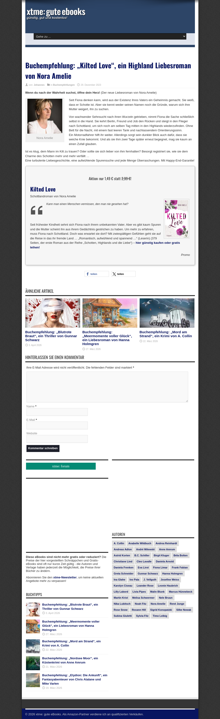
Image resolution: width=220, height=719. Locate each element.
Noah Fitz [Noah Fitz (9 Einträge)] (140, 603)
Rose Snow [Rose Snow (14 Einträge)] (121, 609)
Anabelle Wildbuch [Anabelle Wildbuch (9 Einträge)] (139, 543)
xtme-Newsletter (64, 577)
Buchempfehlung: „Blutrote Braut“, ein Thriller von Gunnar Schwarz (51, 336)
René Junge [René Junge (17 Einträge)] (177, 603)
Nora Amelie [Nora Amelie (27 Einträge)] (158, 603)
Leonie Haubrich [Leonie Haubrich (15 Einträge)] (168, 585)
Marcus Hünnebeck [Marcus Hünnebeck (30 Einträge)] (180, 591)
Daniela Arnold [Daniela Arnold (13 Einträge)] (165, 561)
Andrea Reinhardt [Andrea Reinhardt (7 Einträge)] (166, 543)
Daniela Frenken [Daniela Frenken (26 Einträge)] (124, 567)
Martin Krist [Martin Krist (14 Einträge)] (121, 597)
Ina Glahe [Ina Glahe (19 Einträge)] (119, 579)
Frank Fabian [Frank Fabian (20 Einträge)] (180, 567)
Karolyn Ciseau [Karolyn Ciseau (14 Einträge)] (123, 585)
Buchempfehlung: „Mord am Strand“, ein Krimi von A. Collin (166, 334)
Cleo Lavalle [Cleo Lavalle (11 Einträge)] (144, 561)
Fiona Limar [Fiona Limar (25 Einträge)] (160, 567)
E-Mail (30, 420)
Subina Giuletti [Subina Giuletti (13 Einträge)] (123, 615)
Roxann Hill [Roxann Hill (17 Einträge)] (139, 609)
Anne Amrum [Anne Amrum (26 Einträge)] (167, 549)
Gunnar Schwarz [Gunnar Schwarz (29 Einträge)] (148, 573)
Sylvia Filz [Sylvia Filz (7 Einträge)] (142, 615)
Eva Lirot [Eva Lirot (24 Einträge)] (143, 567)
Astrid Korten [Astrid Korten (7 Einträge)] (122, 555)
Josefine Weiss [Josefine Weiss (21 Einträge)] (170, 579)
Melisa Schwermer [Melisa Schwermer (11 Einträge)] (143, 597)
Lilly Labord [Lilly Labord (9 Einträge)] (121, 591)
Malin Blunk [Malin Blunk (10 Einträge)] (157, 591)
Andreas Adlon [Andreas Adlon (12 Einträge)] (123, 549)
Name (30, 406)
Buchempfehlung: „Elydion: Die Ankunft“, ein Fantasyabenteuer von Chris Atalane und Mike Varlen (74, 679)
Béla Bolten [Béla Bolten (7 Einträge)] (181, 555)
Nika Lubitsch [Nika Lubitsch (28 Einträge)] (122, 603)
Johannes (39, 85)
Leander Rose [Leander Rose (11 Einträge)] (145, 585)
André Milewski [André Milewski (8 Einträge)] (145, 549)
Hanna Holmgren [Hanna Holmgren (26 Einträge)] (172, 573)
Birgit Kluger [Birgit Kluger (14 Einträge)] (161, 555)
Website (31, 433)
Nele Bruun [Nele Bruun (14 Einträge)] (166, 597)
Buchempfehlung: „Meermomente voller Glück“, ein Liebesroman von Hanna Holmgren (107, 338)
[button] (97, 274)
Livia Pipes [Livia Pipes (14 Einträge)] (139, 591)
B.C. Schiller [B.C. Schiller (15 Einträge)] (141, 555)
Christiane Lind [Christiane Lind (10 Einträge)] (123, 561)
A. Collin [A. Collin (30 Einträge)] (119, 543)
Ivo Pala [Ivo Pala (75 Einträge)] (134, 579)
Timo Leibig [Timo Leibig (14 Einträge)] (160, 615)
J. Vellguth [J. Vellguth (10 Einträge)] (150, 579)
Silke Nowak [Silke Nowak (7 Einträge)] (183, 609)
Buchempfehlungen (64, 85)
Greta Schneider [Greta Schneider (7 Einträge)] (124, 573)
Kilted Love (43, 189)
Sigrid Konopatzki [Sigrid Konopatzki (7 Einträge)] (161, 609)
